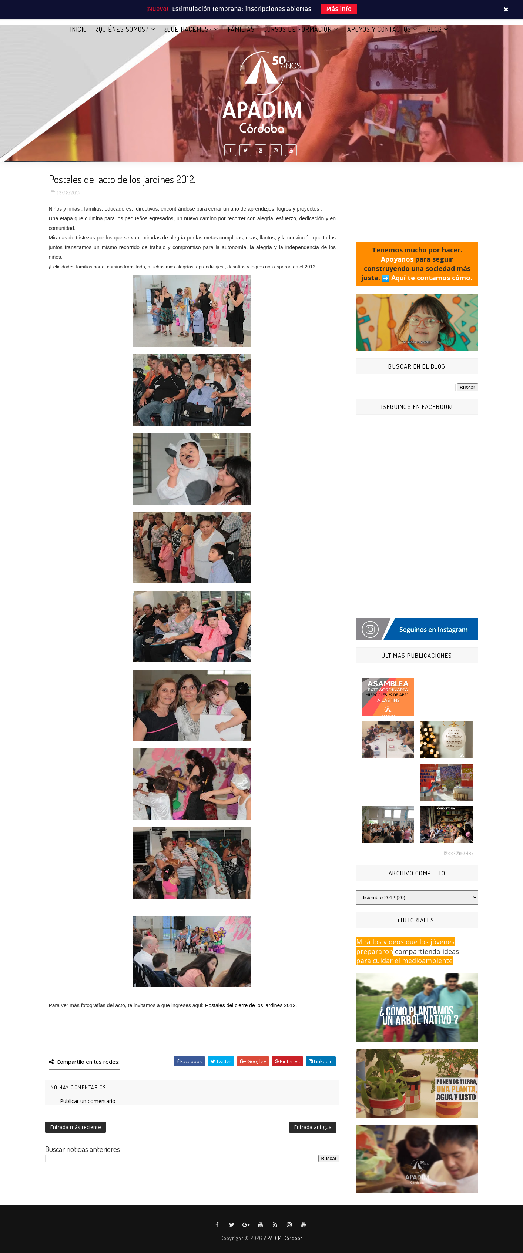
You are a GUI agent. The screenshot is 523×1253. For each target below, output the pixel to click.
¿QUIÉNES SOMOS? (122, 29)
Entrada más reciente (75, 1126)
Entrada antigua (313, 1126)
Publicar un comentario (87, 1101)
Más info (339, 9)
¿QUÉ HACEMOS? (188, 29)
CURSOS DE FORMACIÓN (298, 29)
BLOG (434, 29)
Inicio (78, 29)
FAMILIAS (241, 29)
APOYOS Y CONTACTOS (379, 29)
